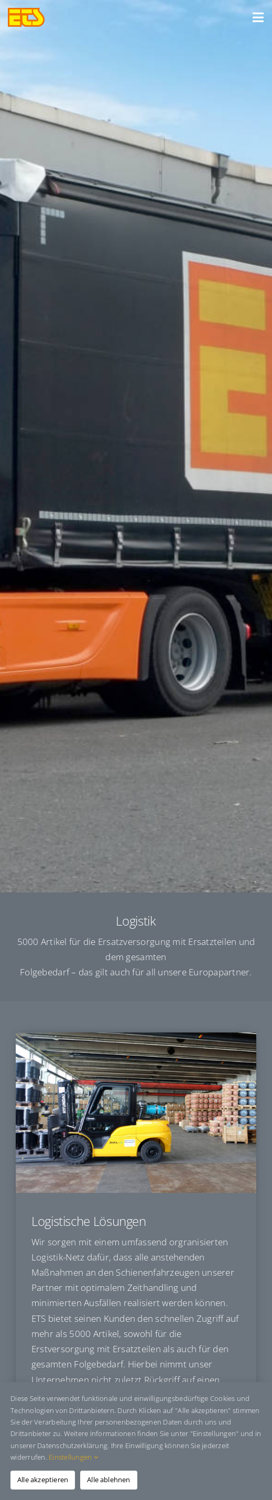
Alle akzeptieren (42, 1479)
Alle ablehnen (108, 1479)
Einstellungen (73, 1457)
